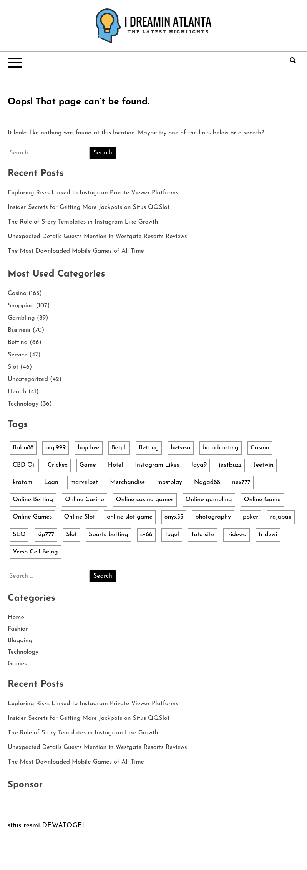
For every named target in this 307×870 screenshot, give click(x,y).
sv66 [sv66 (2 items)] (146, 535)
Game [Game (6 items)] (88, 465)
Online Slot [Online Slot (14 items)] (79, 517)
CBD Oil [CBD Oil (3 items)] (24, 465)
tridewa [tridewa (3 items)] (236, 535)
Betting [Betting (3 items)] (149, 448)
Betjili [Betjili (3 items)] (119, 448)
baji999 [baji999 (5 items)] (55, 448)
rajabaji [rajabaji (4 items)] (281, 517)
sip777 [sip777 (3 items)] (46, 535)
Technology (23, 404)
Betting (18, 343)
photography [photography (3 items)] (213, 517)
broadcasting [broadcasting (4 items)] (220, 448)
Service (17, 355)
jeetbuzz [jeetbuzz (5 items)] (230, 465)
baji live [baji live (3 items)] (88, 448)
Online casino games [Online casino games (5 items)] (145, 500)
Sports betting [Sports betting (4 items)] (108, 535)
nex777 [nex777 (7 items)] (241, 482)
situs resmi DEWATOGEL (47, 825)
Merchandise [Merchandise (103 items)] (127, 482)
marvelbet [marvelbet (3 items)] (84, 482)
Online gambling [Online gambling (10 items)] (209, 500)
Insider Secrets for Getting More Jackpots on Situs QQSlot (88, 207)
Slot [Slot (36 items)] (71, 535)
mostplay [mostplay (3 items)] (169, 482)
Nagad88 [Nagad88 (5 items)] (207, 482)
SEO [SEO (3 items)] (19, 535)
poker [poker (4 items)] (250, 517)
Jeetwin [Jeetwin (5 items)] (264, 465)
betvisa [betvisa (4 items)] (180, 448)
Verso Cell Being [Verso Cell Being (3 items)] (35, 552)
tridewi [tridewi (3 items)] (268, 535)
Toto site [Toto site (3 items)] (202, 535)
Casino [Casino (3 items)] (260, 448)
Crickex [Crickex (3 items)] (58, 465)
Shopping (21, 306)
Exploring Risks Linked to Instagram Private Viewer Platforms (93, 193)
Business (19, 330)
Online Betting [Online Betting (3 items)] (33, 500)
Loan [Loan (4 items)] (51, 482)
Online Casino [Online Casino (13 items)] (84, 500)
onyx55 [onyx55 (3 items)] (173, 517)
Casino (17, 293)
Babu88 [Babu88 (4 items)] (23, 448)
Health (17, 392)
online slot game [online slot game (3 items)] (129, 517)
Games (17, 664)
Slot (13, 367)
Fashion (18, 629)
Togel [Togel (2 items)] (171, 535)
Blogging (20, 641)
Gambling (21, 318)
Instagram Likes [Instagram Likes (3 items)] (157, 465)
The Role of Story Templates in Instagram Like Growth (83, 222)
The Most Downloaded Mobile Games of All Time (76, 251)
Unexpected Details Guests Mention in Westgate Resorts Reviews (97, 237)
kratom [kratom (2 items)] (22, 482)
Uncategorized (28, 379)
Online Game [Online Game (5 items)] (262, 500)
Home (16, 618)
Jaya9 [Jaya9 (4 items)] (199, 465)
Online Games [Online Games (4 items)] (32, 517)
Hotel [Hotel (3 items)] (115, 465)
